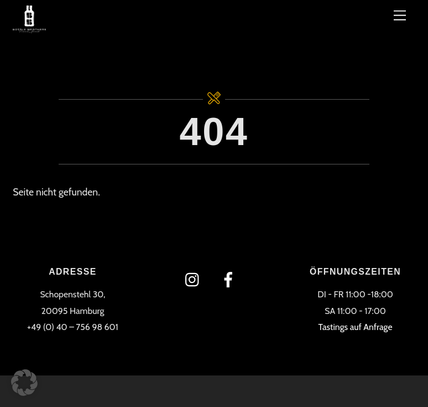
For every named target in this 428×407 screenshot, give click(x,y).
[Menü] (400, 15)
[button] (24, 382)
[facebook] (230, 279)
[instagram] (195, 279)
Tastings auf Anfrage (356, 327)
